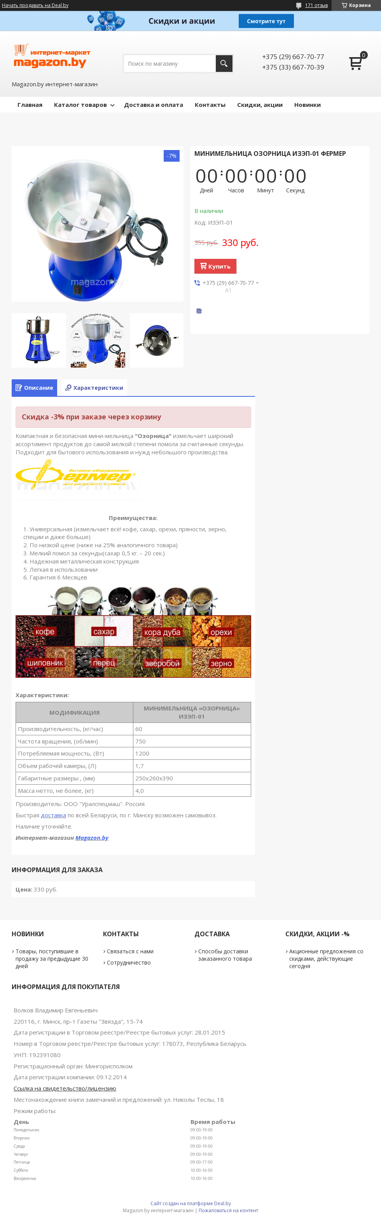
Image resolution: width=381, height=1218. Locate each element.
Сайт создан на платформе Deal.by (190, 1203)
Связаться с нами (130, 951)
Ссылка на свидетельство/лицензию (65, 1088)
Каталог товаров (80, 104)
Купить (219, 266)
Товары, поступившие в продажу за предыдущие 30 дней (52, 959)
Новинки (307, 104)
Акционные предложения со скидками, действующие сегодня (326, 959)
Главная (29, 104)
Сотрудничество (129, 962)
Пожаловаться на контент (228, 1210)
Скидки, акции (260, 104)
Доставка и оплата (153, 104)
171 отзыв (316, 5)
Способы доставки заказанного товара (225, 955)
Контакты (210, 104)
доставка (53, 815)
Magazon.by (91, 837)
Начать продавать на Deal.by (35, 5)
